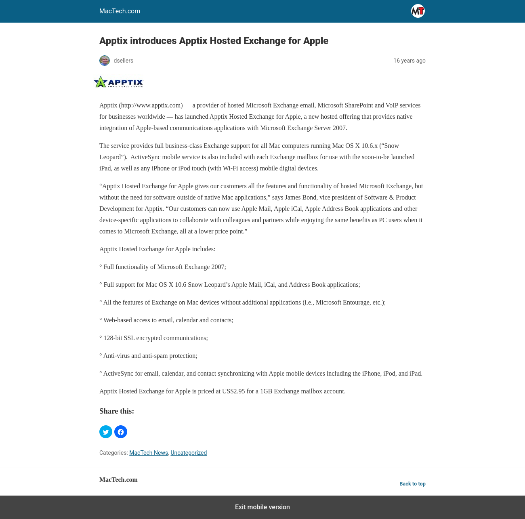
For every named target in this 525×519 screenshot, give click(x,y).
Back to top (412, 484)
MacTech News (148, 453)
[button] (105, 431)
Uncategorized (188, 453)
